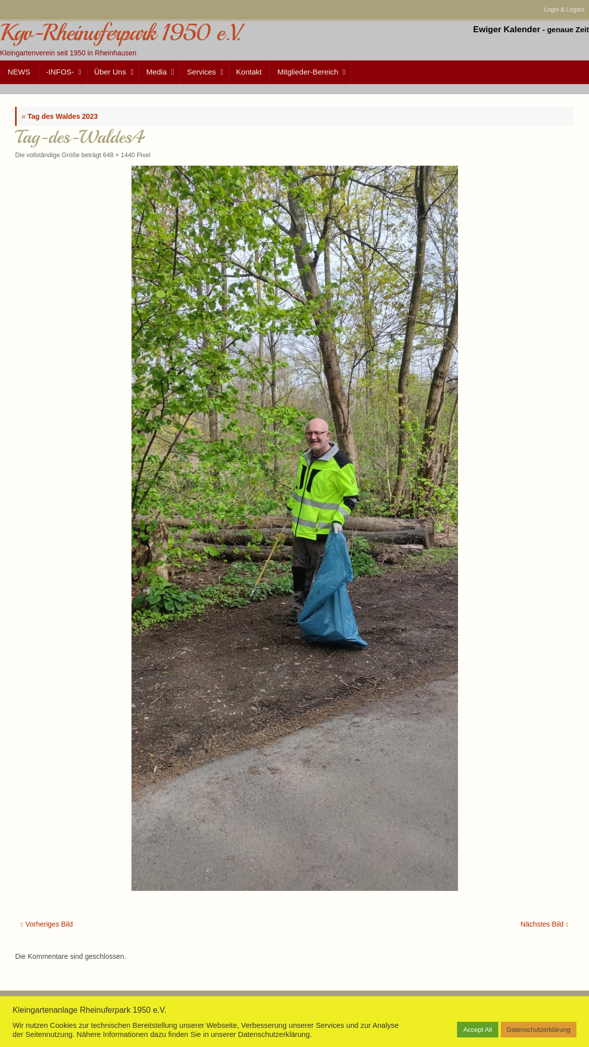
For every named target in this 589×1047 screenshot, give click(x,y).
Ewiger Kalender (506, 29)
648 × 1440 (119, 155)
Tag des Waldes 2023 (60, 116)
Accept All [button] (477, 1029)
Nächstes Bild (544, 924)
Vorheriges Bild (47, 924)
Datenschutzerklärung (538, 1029)
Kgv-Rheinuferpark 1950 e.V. (120, 33)
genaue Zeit (568, 29)
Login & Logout (564, 9)
